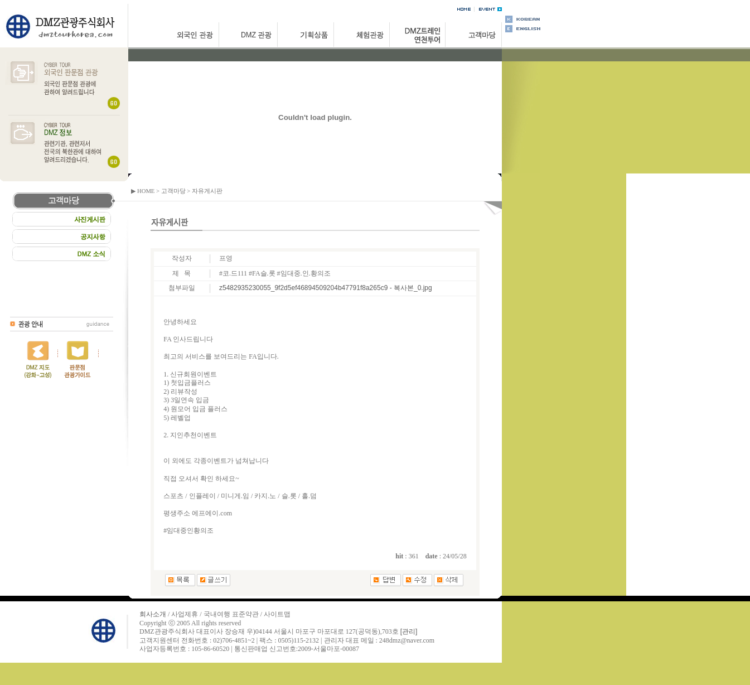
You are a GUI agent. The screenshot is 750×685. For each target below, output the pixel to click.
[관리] (409, 631)
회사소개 (152, 614)
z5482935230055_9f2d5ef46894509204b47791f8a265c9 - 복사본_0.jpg (325, 288)
